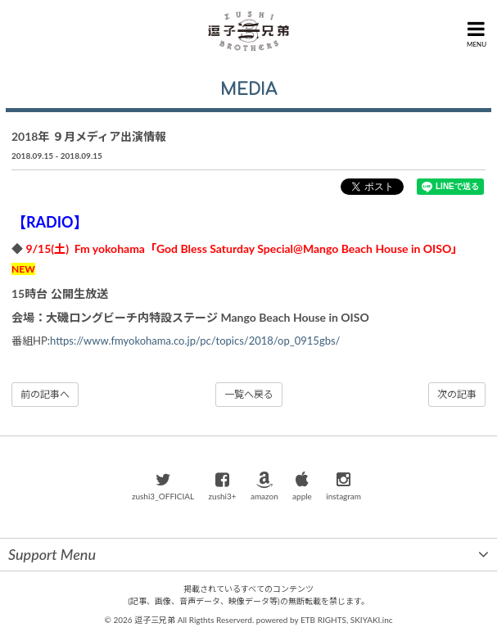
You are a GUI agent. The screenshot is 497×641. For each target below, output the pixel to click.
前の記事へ (45, 394)
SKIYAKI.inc (371, 620)
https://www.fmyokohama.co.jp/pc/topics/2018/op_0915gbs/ (195, 340)
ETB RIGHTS (323, 620)
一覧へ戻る (248, 394)
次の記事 (457, 394)
